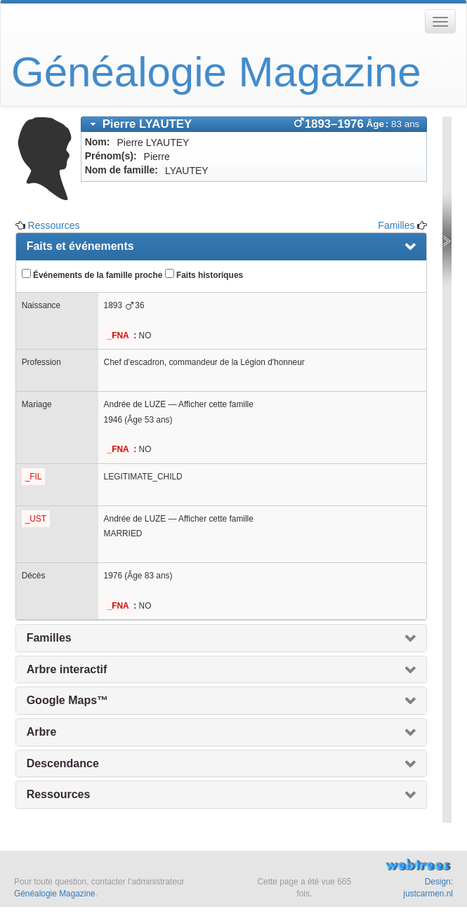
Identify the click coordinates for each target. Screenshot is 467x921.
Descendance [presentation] (63, 763)
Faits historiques (204, 274)
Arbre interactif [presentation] (67, 669)
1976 (113, 576)
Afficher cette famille (216, 404)
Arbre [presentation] (42, 732)
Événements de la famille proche (92, 274)
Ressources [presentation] (59, 794)
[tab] (254, 124)
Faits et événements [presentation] (80, 246)
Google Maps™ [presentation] (67, 700)
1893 (113, 305)
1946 (113, 420)
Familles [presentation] (49, 638)
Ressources (54, 225)
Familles (396, 225)
